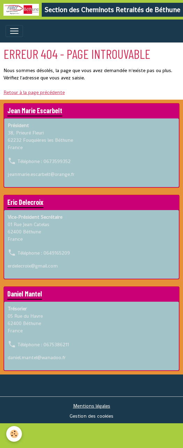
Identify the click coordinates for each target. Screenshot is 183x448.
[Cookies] (14, 434)
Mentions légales (91, 406)
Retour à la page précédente (34, 92)
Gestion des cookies (91, 416)
